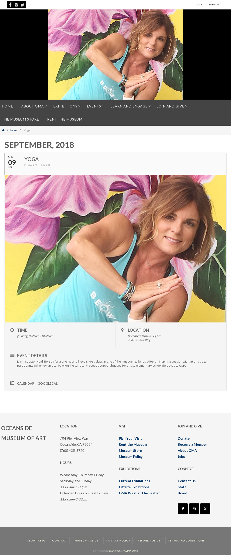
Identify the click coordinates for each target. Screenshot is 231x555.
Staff (182, 487)
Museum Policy (131, 457)
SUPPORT (215, 4)
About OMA (187, 450)
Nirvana (114, 551)
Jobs (181, 457)
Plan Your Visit (130, 438)
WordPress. (130, 551)
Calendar (25, 383)
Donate (184, 438)
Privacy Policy (118, 540)
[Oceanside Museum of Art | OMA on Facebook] (183, 508)
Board (182, 493)
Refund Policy (149, 540)
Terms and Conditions (186, 540)
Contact (59, 540)
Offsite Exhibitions (134, 487)
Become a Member (192, 444)
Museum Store (130, 450)
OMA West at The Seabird (140, 493)
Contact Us (187, 481)
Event (14, 130)
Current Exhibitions (134, 481)
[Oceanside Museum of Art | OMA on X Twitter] (205, 508)
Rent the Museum (133, 444)
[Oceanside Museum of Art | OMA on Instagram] (194, 508)
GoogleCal (48, 383)
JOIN (199, 4)
